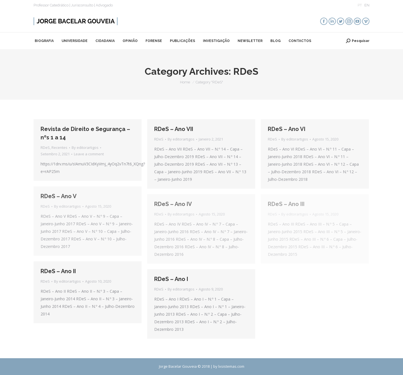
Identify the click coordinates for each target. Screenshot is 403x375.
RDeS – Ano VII (173, 129)
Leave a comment (89, 153)
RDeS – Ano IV (173, 204)
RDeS (45, 147)
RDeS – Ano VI (286, 129)
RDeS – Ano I (171, 279)
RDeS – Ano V (59, 196)
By (85, 147)
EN (366, 5)
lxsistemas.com (231, 366)
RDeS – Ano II (58, 271)
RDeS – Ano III (286, 204)
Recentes (59, 147)
